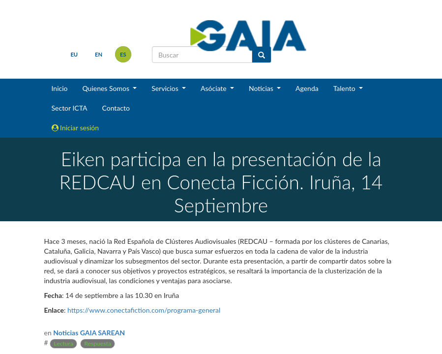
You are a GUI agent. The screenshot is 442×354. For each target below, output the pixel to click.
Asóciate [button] (214, 88)
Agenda (307, 88)
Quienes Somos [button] (106, 88)
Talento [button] (345, 88)
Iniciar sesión (75, 127)
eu (74, 54)
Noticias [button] (262, 88)
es (123, 54)
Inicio (60, 88)
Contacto (115, 108)
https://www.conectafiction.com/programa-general (143, 310)
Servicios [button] (165, 88)
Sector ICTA (70, 108)
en (98, 54)
